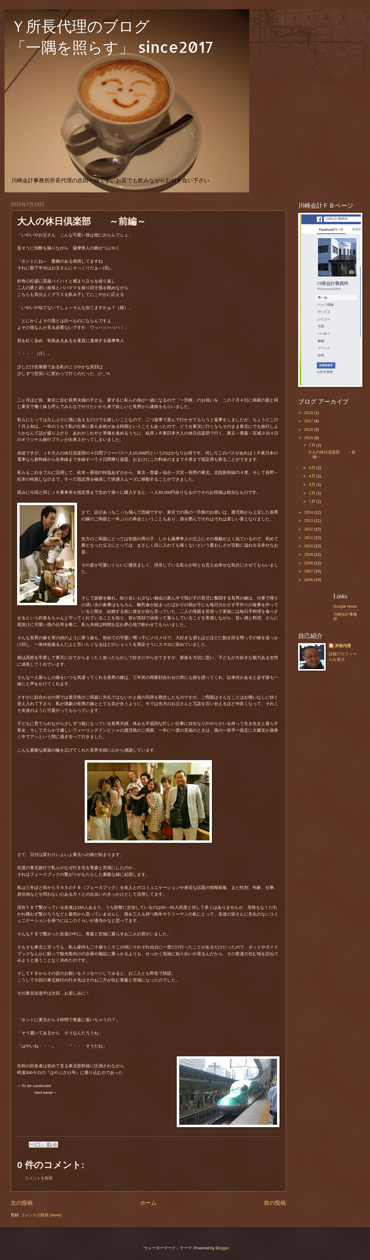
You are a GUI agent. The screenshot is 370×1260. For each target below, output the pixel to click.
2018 (309, 412)
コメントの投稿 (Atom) (41, 1215)
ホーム (148, 1203)
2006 (309, 579)
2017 (309, 421)
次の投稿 (22, 1203)
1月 (312, 501)
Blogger (222, 1248)
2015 (309, 437)
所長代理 (343, 645)
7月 (312, 445)
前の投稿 (275, 1203)
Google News (345, 606)
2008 (309, 563)
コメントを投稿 (39, 1178)
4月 (312, 476)
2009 (309, 554)
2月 (312, 493)
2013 (309, 520)
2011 (309, 537)
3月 (312, 484)
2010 (309, 546)
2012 (309, 529)
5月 (312, 467)
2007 (309, 571)
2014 (309, 512)
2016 (309, 429)
